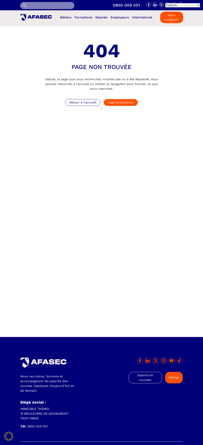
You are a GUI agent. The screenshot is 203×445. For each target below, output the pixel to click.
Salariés (101, 17)
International (142, 17)
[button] (8, 436)
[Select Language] (182, 5)
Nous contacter (171, 17)
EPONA (174, 377)
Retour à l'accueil (82, 102)
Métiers (65, 17)
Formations (83, 17)
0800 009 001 (126, 5)
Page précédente (121, 102)
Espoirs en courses (145, 377)
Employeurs (120, 17)
